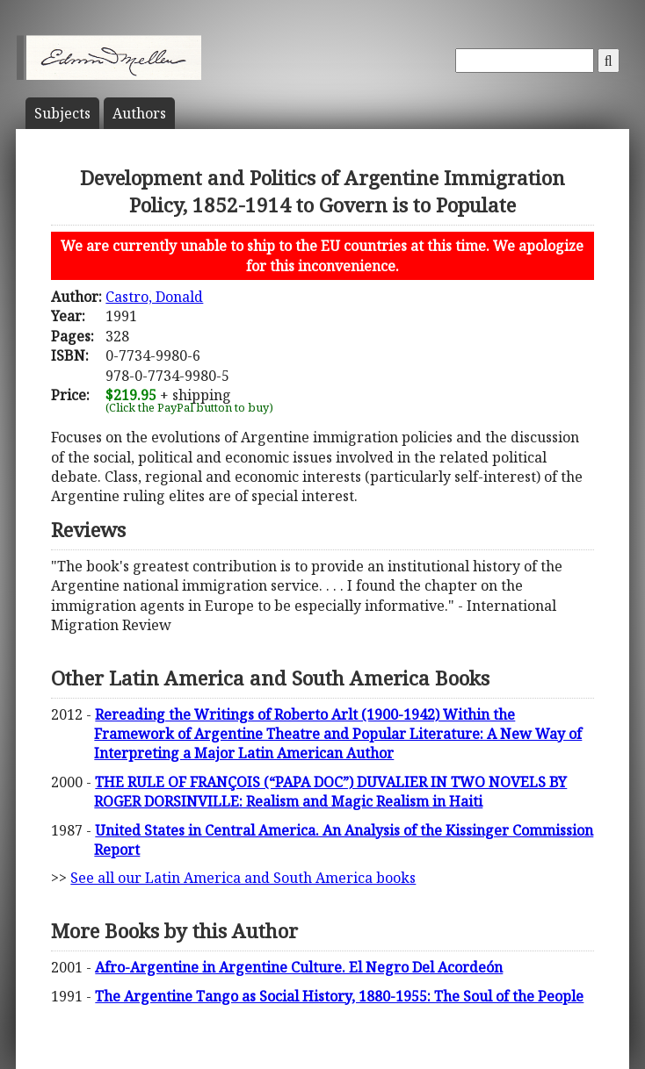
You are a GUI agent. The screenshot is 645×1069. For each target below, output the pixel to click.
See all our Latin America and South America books (243, 877)
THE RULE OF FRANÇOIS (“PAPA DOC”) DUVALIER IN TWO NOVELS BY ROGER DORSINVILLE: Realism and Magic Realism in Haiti (330, 791)
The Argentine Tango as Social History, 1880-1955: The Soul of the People (339, 996)
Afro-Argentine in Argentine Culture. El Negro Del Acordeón (299, 967)
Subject (62, 113)
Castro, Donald (154, 296)
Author (139, 113)
